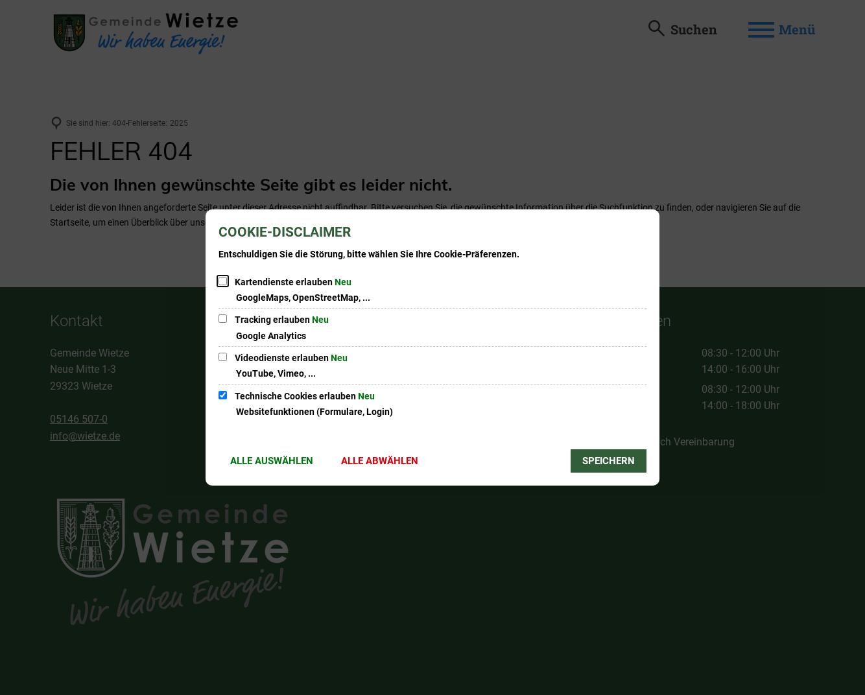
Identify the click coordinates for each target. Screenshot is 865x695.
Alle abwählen (379, 461)
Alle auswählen (271, 461)
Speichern (608, 461)
